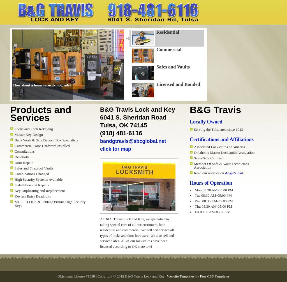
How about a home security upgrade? (42, 85)
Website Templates (181, 276)
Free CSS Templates (215, 276)
